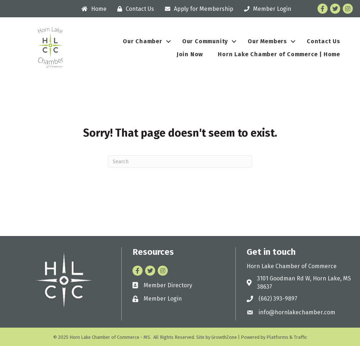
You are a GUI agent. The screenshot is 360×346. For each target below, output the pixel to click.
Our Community (205, 41)
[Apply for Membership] (197, 9)
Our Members (267, 41)
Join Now (190, 54)
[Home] (92, 9)
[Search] (180, 161)
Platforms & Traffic (286, 337)
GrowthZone (224, 337)
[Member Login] (265, 9)
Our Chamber (142, 41)
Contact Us (323, 41)
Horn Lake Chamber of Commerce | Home (279, 54)
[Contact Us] (134, 9)
